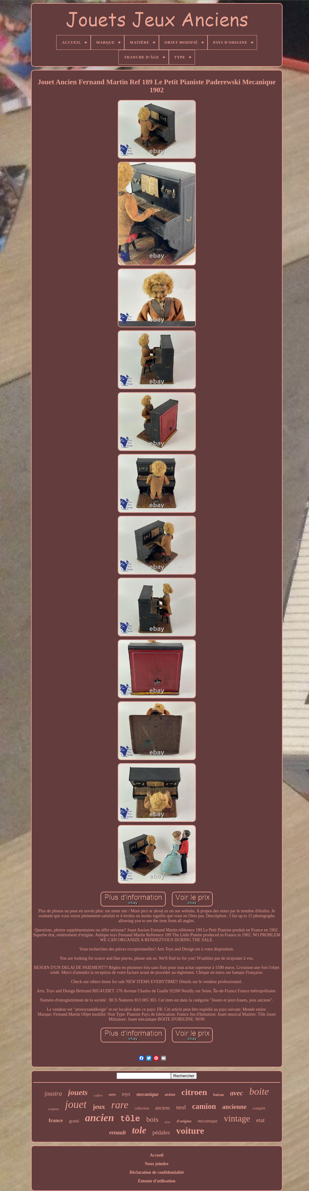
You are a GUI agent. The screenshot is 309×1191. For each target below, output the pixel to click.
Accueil (156, 1155)
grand (74, 1121)
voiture (190, 1130)
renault (117, 1132)
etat (260, 1120)
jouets (78, 1092)
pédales (161, 1132)
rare (120, 1104)
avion (170, 1094)
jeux (99, 1106)
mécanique (208, 1120)
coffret (98, 1095)
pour (168, 1122)
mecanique (148, 1094)
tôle (130, 1119)
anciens (162, 1107)
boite (259, 1091)
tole (139, 1130)
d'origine (184, 1121)
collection (141, 1108)
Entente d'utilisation (157, 1181)
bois (152, 1119)
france (56, 1120)
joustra (53, 1093)
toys (126, 1094)
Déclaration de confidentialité (156, 1172)
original (53, 1109)
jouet (75, 1104)
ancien (99, 1117)
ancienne (234, 1106)
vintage (237, 1118)
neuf (181, 1107)
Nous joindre (156, 1163)
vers (112, 1094)
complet (259, 1108)
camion (204, 1106)
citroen (194, 1092)
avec (236, 1093)
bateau (218, 1095)
